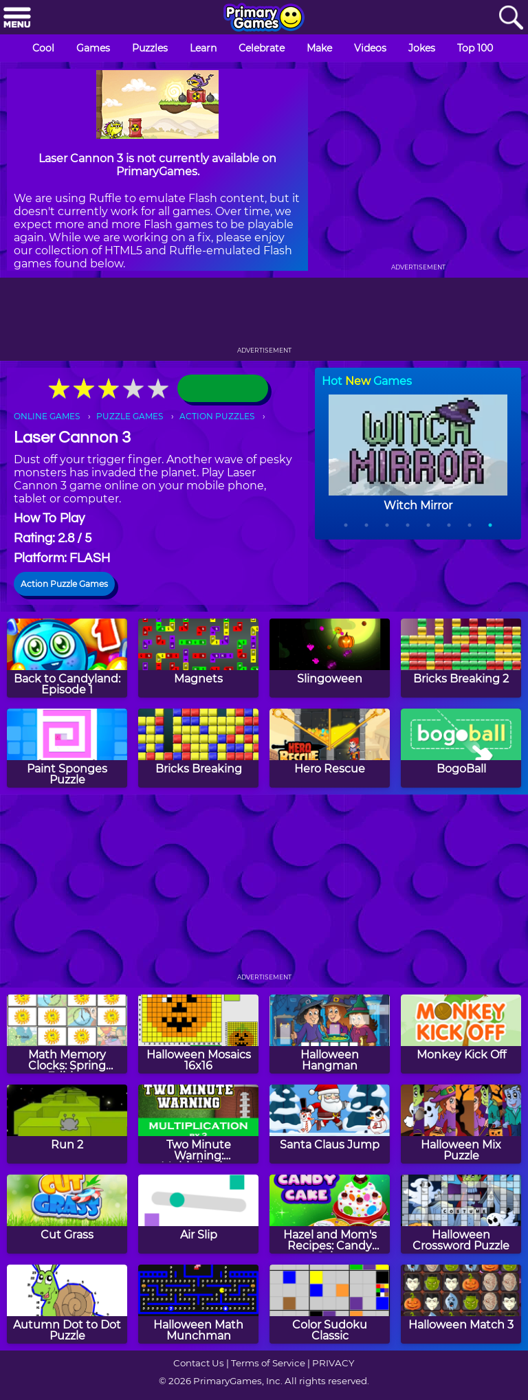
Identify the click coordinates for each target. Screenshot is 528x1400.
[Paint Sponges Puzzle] (67, 748)
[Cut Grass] (67, 1214)
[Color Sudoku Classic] (330, 1304)
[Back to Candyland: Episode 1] (67, 658)
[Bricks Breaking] (198, 748)
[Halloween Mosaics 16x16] (198, 1034)
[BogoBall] (461, 748)
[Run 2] (67, 1124)
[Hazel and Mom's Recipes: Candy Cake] (330, 1214)
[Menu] (17, 18)
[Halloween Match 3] (461, 1304)
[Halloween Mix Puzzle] (461, 1124)
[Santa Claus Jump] (330, 1124)
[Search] (510, 18)
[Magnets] (198, 658)
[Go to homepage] (264, 18)
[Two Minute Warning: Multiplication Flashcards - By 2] (198, 1124)
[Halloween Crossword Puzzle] (461, 1214)
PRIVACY (333, 1362)
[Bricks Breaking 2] (461, 658)
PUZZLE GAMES (129, 416)
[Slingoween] (330, 658)
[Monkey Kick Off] (461, 1034)
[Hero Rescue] (330, 748)
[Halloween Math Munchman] (198, 1304)
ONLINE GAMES (47, 416)
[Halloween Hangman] (330, 1034)
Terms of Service (268, 1362)
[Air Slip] (198, 1214)
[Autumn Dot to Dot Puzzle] (67, 1304)
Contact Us (198, 1362)
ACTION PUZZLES (216, 416)
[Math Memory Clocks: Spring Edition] (67, 1034)
